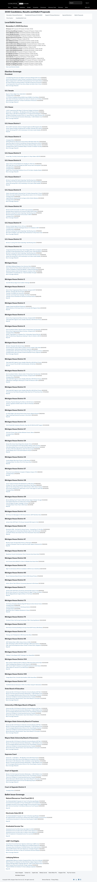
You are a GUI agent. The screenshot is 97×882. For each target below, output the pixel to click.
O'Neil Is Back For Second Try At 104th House (17, 667)
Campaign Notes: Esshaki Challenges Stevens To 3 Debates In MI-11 (22, 227)
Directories (43, 7)
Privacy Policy (54, 879)
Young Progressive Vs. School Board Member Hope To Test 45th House (23, 531)
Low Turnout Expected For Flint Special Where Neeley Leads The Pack (23, 445)
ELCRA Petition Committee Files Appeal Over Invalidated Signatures (22, 845)
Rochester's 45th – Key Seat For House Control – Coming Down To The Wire (24, 529)
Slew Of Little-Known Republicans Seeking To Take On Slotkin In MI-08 (23, 336)
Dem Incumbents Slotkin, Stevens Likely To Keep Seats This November (23, 329)
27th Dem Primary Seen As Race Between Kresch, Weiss (20, 432)
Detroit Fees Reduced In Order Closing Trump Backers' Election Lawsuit (23, 79)
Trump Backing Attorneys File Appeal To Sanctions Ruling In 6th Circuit (23, 77)
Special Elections (66, 15)
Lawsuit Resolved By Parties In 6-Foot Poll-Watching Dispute (20, 780)
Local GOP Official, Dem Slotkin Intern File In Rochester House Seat (22, 532)
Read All (16, 85)
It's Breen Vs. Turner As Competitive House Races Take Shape (21, 485)
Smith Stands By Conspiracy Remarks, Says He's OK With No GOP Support (24, 425)
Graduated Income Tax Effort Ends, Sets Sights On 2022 (20, 829)
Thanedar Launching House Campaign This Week (18, 294)
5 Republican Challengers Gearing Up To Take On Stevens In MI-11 (22, 380)
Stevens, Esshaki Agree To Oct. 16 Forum (16, 226)
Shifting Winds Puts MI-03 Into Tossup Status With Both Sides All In (22, 141)
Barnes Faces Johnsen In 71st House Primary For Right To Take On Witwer (24, 592)
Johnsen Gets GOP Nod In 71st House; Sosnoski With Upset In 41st (22, 522)
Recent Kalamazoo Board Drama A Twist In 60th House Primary (21, 576)
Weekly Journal (43, 872)
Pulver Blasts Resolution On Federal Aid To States (18, 501)
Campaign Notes (10, 95)
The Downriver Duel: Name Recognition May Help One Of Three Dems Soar (24, 392)
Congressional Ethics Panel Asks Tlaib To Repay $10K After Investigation (24, 249)
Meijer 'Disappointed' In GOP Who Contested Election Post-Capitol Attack (24, 80)
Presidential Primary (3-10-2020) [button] (33, 15)
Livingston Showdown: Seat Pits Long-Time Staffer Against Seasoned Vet (24, 544)
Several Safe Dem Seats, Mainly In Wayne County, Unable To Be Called (23, 347)
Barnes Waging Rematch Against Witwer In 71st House (19, 593)
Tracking (15, 7)
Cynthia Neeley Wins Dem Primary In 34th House (18, 460)
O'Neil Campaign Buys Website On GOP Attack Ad (18, 664)
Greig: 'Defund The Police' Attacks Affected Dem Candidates (21, 268)
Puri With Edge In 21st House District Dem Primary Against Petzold (22, 413)
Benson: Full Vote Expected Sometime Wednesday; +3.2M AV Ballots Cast (24, 116)
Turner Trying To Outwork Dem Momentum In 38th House (20, 483)
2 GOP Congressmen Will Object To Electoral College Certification (22, 110)
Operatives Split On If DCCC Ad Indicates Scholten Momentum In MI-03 (23, 143)
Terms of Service (46, 879)
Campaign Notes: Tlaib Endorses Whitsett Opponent (19, 349)
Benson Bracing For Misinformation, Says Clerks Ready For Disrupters (23, 698)
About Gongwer (19, 872)
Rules (66, 7)
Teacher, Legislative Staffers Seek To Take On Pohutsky (19, 403)
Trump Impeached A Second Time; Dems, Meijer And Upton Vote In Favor (23, 84)
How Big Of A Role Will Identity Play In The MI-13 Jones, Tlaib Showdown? (23, 251)
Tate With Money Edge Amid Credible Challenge (17, 282)
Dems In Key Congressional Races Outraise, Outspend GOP (20, 290)
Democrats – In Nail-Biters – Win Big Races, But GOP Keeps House (22, 112)
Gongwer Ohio (62, 872)
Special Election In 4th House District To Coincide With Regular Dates (23, 308)
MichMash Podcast (20, 875)
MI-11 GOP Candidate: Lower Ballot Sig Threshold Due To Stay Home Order (24, 232)
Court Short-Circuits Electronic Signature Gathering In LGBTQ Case (22, 844)
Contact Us (27, 872)
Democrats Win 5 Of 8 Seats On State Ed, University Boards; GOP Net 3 (23, 692)
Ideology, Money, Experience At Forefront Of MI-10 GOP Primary (21, 211)
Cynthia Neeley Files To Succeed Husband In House (18, 450)
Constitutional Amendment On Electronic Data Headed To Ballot (21, 819)
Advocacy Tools (52, 7)
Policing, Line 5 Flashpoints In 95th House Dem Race (19, 634)
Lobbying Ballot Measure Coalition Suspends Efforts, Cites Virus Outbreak (24, 860)
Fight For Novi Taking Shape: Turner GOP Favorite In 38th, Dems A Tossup (24, 486)
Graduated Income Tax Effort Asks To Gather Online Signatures (21, 830)
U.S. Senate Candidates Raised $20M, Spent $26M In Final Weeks (22, 97)
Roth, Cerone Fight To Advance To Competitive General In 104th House (23, 665)
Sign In (87, 3)
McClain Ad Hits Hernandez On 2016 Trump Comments (19, 209)
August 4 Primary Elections (52, 15)
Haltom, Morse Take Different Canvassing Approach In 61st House (22, 583)
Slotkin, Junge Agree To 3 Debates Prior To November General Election (23, 334)
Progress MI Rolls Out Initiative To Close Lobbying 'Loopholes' (21, 866)
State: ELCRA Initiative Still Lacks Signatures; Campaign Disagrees (22, 848)
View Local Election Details (12, 67)
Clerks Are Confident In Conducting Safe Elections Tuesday (20, 696)
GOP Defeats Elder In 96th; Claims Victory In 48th (18, 642)
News (9, 7)
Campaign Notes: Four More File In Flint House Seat (18, 462)
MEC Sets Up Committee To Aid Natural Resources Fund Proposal (22, 806)
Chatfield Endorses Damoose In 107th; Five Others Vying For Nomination (23, 684)
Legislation (22, 7)
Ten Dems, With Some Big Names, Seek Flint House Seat (20, 448)
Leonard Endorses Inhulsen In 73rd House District (18, 607)
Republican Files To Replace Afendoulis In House (18, 610)
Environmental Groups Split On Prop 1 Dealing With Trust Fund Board (23, 802)
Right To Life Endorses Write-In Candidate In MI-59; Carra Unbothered (23, 568)
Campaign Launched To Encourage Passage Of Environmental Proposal (23, 804)
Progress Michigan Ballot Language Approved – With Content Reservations (24, 863)
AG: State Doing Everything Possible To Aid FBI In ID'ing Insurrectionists (23, 82)
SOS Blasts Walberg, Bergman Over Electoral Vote (18, 266)
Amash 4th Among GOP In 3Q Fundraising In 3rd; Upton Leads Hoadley (23, 130)
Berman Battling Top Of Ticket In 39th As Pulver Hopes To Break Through (24, 500)
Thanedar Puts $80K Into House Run (15, 293)
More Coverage (10, 85)
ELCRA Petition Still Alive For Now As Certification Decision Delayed (23, 850)
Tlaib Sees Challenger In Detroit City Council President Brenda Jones (23, 254)
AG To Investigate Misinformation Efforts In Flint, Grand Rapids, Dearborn (24, 695)
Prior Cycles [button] (9, 18)
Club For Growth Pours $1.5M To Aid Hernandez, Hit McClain (21, 364)
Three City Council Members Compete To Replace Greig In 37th (21, 472)
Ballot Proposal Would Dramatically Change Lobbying (19, 865)
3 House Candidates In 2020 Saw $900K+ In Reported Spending (22, 269)
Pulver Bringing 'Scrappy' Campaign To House (17, 503)
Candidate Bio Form (21, 18)
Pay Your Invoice (71, 872)
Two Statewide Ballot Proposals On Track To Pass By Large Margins (22, 801)
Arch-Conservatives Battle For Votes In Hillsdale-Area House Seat (22, 561)
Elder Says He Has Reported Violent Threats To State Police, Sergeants (23, 645)
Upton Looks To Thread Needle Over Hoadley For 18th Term (20, 163)
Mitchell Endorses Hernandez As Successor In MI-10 (18, 214)
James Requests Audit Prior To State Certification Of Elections (21, 100)
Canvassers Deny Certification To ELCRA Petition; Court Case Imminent (23, 847)
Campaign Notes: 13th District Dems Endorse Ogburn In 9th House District (24, 350)
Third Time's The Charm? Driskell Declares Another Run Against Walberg (23, 181)
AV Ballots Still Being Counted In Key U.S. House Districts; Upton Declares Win (25, 115)
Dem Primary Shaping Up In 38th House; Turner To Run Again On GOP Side (24, 488)
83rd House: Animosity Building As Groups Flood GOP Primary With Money (24, 627)
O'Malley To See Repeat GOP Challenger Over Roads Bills (20, 655)
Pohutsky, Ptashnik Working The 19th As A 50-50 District (20, 402)
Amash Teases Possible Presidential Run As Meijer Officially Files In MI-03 (24, 128)
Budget (29, 7)
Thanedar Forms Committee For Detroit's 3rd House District (20, 296)
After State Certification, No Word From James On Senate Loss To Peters (24, 98)
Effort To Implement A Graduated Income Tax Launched (19, 834)
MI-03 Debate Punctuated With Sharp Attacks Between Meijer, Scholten (24, 144)
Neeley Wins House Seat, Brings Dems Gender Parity (19, 444)
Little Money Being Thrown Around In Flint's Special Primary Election (22, 447)
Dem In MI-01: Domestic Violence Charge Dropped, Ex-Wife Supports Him (24, 126)
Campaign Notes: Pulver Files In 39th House (16, 504)
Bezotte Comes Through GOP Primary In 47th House (18, 542)
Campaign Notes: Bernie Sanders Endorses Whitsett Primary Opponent (23, 352)
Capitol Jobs (35, 872)
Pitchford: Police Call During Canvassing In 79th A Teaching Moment (22, 620)
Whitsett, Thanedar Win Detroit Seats (15, 291)
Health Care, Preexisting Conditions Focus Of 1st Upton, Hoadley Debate (24, 170)
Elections (60, 7)
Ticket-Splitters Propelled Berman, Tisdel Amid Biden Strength (21, 272)
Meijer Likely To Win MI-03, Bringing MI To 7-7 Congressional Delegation (23, 113)
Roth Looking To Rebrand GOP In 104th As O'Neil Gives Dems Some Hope (24, 662)
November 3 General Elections (14, 15)
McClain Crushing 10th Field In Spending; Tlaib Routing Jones (21, 180)
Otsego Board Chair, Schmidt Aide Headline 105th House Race (21, 677)
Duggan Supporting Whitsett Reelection (16, 306)
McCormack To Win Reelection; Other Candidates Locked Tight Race (23, 761)
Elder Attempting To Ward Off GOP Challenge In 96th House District (22, 643)
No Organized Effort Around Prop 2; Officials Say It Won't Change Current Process (26, 817)
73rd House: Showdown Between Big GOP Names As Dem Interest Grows (24, 603)
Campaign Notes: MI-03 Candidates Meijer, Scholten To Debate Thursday (24, 146)
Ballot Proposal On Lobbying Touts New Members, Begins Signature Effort (24, 862)
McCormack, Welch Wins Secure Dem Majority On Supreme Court (22, 759)
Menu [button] (87, 7)
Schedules (35, 7)
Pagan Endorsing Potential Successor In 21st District (19, 415)
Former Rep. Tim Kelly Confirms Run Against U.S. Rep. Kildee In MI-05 (23, 156)
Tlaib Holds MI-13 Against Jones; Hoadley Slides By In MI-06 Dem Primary (24, 319)
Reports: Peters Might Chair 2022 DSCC (16, 94)
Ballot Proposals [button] (79, 15)
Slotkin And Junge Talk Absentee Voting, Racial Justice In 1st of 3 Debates (24, 195)
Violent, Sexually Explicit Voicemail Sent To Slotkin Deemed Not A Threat (24, 193)
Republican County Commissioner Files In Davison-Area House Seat (22, 554)
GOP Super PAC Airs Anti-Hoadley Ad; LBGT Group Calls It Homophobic (23, 165)
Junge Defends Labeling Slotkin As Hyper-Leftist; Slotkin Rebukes (22, 198)
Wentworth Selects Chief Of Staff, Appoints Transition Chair (20, 271)
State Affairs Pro (53, 872)
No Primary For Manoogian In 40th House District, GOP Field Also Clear (23, 514)
